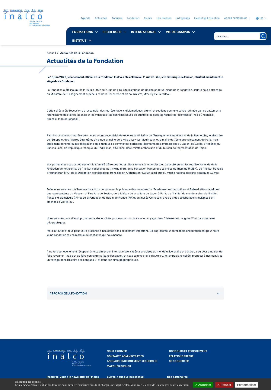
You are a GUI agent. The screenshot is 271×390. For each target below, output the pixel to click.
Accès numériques (235, 17)
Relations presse (181, 356)
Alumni (148, 18)
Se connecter (179, 360)
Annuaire (117, 18)
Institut (79, 40)
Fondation (133, 18)
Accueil (51, 52)
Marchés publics (119, 366)
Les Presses (163, 18)
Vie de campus (178, 32)
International (143, 32)
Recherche (112, 32)
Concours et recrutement (188, 351)
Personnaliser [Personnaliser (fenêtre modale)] (246, 385)
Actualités (101, 18)
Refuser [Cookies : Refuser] (224, 385)
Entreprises (183, 18)
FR (259, 18)
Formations (82, 32)
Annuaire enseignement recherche (132, 360)
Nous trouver (117, 351)
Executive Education (207, 18)
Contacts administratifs (125, 356)
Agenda (85, 18)
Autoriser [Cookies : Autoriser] (203, 385)
